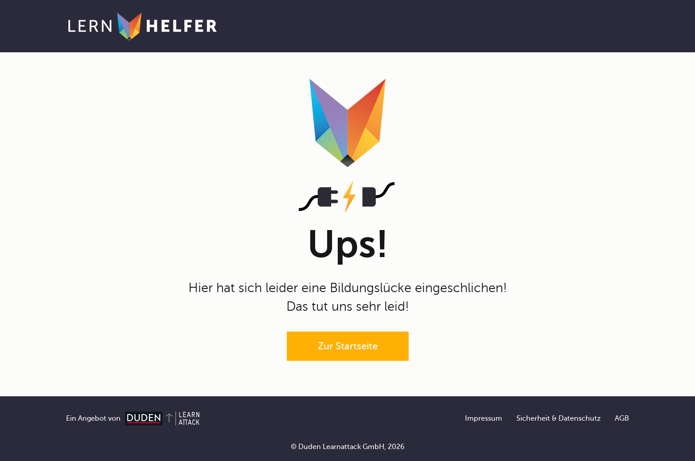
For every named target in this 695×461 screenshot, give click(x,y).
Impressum (483, 418)
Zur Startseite (348, 346)
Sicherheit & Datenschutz (558, 418)
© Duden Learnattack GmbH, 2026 (348, 447)
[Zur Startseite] (142, 26)
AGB (622, 418)
